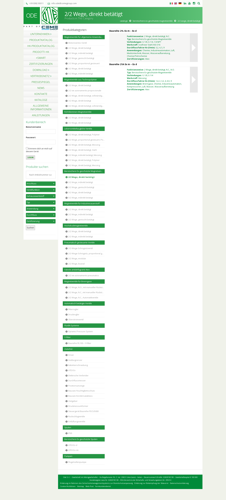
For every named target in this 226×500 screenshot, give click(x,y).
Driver (71, 355)
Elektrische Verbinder (78, 375)
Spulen (67, 427)
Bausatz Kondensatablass (80, 396)
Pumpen (68, 456)
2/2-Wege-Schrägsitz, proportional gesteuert (86, 253)
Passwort (31, 137)
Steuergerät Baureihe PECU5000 (83, 411)
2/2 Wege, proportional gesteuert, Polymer (86, 139)
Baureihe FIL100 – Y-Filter (79, 343)
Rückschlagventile (76, 416)
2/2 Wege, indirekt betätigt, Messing (85, 155)
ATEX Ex (71, 370)
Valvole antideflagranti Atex (77, 269)
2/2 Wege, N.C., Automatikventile (83, 297)
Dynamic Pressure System (80, 331)
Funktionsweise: (135, 36)
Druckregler (73, 314)
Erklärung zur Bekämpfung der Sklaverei (151, 483)
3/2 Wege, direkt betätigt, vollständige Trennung (86, 106)
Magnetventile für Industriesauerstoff (82, 203)
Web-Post (90, 486)
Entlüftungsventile (76, 421)
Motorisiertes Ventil (77, 43)
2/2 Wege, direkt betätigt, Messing (84, 145)
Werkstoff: (132, 44)
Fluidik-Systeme (71, 325)
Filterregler (73, 309)
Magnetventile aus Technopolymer (80, 79)
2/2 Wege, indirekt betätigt (80, 53)
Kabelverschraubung (78, 365)
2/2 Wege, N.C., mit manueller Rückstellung (86, 292)
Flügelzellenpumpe (77, 462)
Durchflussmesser (77, 380)
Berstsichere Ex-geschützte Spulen (80, 439)
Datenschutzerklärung (179, 483)
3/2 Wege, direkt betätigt (79, 68)
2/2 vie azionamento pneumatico (83, 275)
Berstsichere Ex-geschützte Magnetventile (153, 21)
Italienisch (171, 3)
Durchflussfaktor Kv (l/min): (141, 47)
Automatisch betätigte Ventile (78, 303)
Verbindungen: (134, 42)
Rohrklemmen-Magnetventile (77, 112)
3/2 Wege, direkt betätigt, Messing (84, 165)
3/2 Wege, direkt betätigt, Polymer (84, 160)
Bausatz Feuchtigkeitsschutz (81, 390)
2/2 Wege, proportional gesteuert (84, 63)
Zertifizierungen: (136, 59)
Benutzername (33, 127)
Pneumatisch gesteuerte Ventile (79, 242)
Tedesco (180, 3)
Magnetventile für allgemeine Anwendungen (84, 37)
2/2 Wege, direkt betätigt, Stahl (82, 150)
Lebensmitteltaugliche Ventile (78, 128)
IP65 (70, 433)
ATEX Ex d (72, 445)
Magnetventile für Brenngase (78, 281)
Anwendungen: (134, 50)
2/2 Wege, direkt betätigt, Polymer (84, 134)
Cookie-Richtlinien (67, 486)
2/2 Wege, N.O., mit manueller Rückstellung (86, 287)
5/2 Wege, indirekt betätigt (80, 73)
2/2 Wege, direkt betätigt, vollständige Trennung (86, 95)
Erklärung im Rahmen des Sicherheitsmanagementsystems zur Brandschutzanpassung (96, 483)
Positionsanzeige (76, 385)
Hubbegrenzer (75, 360)
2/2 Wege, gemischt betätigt (81, 58)
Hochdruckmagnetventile (76, 225)
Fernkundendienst (103, 486)
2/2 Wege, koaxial (76, 263)
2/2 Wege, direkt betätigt (79, 48)
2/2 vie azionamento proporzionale (84, 90)
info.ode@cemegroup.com (61, 3)
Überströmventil (75, 319)
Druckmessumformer (78, 406)
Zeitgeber (73, 401)
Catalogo (124, 21)
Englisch (175, 3)
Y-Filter (67, 337)
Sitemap (80, 486)
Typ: (129, 39)
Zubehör (68, 349)
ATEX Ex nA (73, 450)
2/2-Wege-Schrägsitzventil (80, 248)
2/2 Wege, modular (77, 258)
